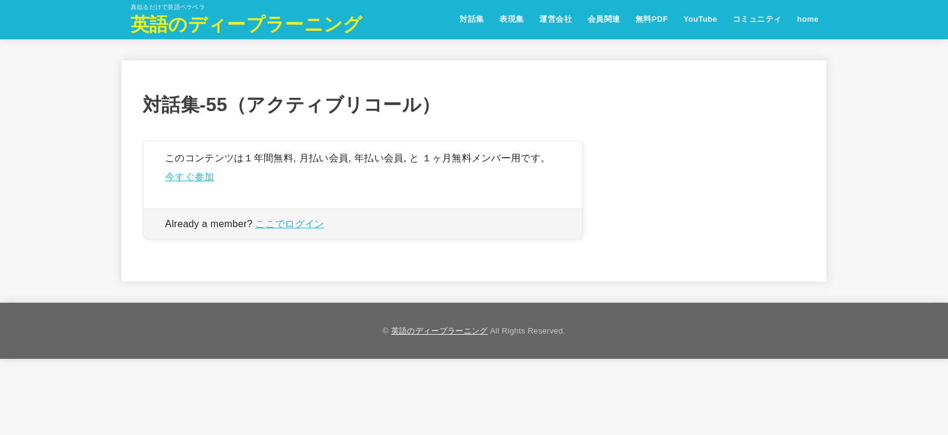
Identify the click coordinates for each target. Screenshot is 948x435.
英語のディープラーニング (247, 24)
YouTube (700, 19)
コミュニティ (757, 19)
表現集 (511, 19)
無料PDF (651, 19)
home (808, 19)
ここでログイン (289, 224)
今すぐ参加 (190, 176)
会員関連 (604, 19)
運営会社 (555, 19)
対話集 (471, 19)
